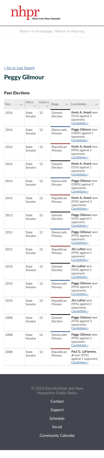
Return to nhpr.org (69, 31)
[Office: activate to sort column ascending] (31, 104)
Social (57, 427)
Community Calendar (57, 436)
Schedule (57, 419)
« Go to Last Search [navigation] (19, 68)
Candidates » (79, 123)
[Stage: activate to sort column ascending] (60, 104)
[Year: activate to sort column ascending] (14, 104)
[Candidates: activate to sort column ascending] (85, 104)
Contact (57, 401)
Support (57, 410)
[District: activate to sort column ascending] (44, 104)
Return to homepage (36, 31)
